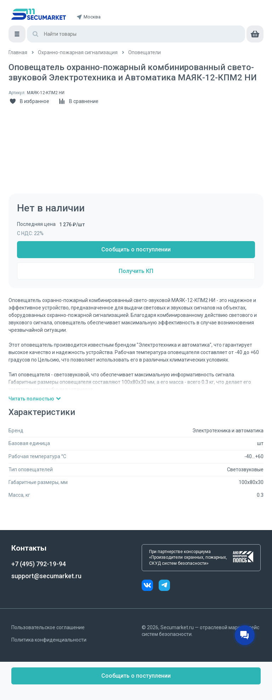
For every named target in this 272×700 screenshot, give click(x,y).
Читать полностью (34, 399)
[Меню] (17, 33)
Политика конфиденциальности (48, 640)
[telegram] (164, 586)
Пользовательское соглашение (48, 627)
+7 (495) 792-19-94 (38, 564)
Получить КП (136, 271)
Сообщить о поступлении (136, 249)
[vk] (150, 586)
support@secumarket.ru (46, 576)
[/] (17, 52)
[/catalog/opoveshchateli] (144, 52)
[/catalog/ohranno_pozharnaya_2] (78, 52)
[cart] (255, 33)
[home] (38, 14)
